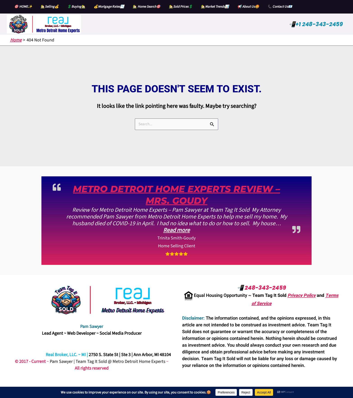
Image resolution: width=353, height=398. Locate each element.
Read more (176, 230)
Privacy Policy (301, 295)
